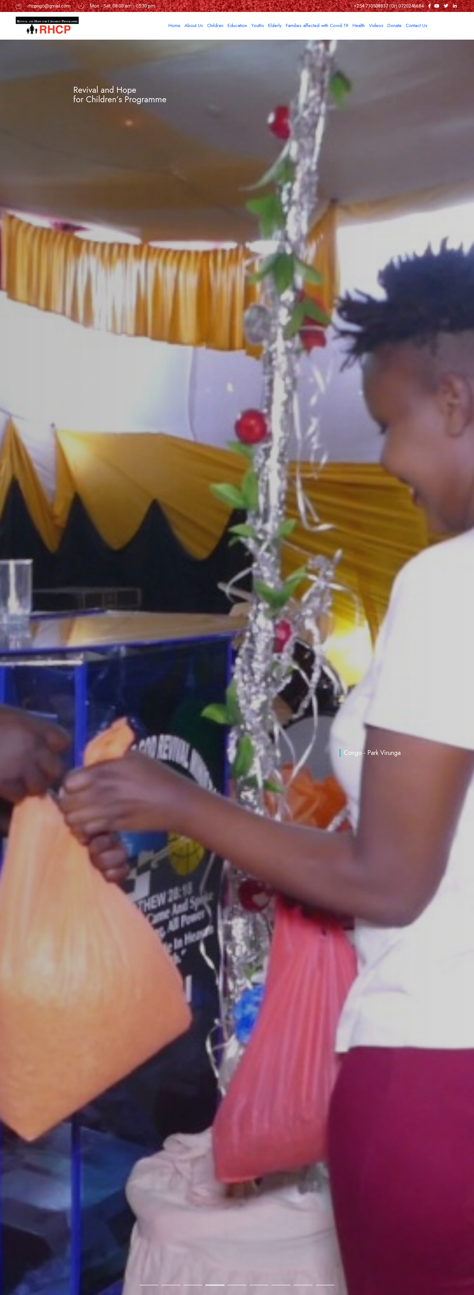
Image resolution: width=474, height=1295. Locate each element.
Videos (376, 25)
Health (359, 25)
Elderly (275, 25)
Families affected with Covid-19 (317, 25)
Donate (394, 25)
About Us (193, 25)
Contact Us (416, 25)
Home (174, 25)
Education (237, 25)
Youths (257, 25)
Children (215, 25)
